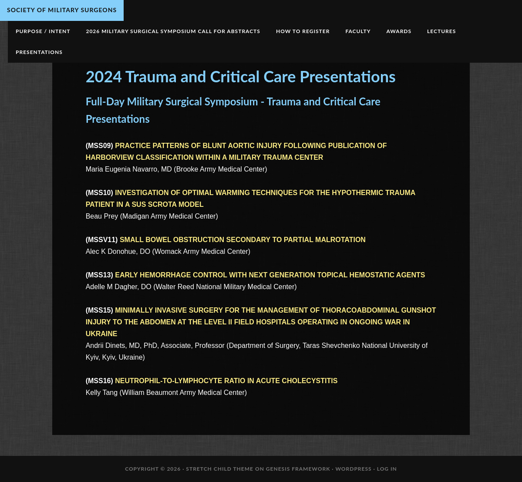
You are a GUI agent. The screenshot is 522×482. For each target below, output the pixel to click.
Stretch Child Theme (219, 468)
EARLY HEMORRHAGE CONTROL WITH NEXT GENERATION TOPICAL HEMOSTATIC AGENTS (270, 275)
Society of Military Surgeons (62, 9)
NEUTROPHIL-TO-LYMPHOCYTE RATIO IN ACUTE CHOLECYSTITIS (226, 380)
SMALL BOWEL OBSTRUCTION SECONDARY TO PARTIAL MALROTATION (243, 239)
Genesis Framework (298, 468)
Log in (387, 468)
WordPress (353, 468)
